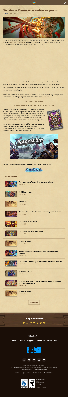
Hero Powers (29, 101)
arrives (33, 42)
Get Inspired (39, 101)
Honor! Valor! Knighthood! (38, 105)
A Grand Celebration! (21, 105)
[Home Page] (34, 2)
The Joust (51, 105)
